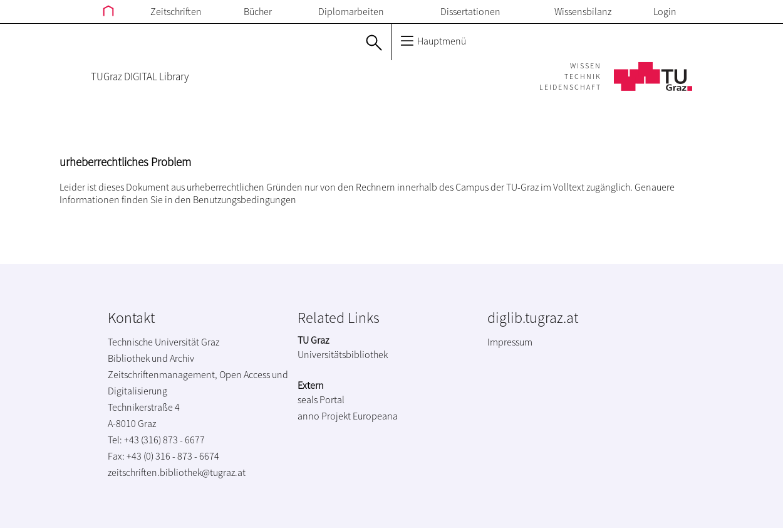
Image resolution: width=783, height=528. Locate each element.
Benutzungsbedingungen (244, 199)
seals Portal (321, 399)
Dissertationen (470, 11)
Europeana (375, 415)
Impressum (509, 341)
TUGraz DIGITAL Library (140, 76)
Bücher (258, 11)
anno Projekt (324, 415)
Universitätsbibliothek (343, 354)
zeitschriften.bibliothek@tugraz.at (177, 472)
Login (665, 11)
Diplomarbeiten (351, 11)
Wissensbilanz (582, 11)
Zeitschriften (176, 11)
